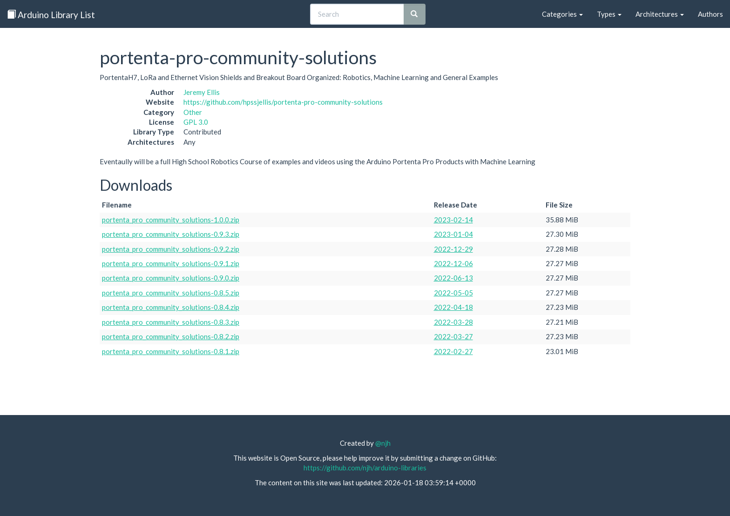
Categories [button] (562, 14)
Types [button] (609, 14)
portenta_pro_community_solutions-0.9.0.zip (170, 278)
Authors (710, 14)
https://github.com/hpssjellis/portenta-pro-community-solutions (283, 102)
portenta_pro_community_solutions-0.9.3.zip (170, 234)
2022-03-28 (453, 322)
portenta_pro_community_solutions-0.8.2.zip (170, 336)
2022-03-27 (453, 336)
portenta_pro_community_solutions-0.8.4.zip (170, 307)
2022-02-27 (453, 351)
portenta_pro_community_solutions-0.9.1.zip (170, 263)
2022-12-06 (453, 263)
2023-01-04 (453, 234)
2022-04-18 (453, 307)
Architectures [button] (659, 14)
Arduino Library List (51, 14)
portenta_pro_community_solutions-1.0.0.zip (170, 219)
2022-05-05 (453, 292)
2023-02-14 (453, 219)
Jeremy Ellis (201, 92)
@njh (383, 443)
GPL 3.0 (195, 122)
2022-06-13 (453, 278)
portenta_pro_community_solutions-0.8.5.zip (170, 292)
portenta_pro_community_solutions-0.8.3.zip (170, 322)
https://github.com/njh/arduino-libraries (365, 467)
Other (192, 112)
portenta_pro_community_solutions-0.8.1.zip (170, 351)
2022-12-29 (453, 249)
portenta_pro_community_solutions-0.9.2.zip (170, 249)
